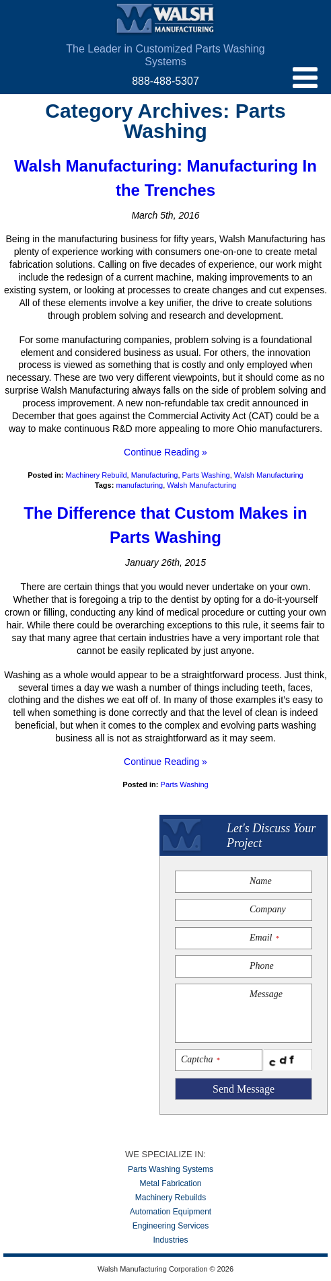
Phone (262, 966)
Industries (170, 1240)
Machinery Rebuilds (170, 1197)
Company (268, 909)
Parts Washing (206, 475)
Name (261, 881)
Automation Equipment (170, 1211)
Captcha (200, 1059)
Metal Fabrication (170, 1183)
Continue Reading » (165, 452)
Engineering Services (171, 1226)
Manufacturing (154, 475)
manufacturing (139, 485)
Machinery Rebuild (95, 475)
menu (305, 77)
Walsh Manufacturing (165, 19)
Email (264, 937)
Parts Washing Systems (170, 1169)
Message (266, 994)
